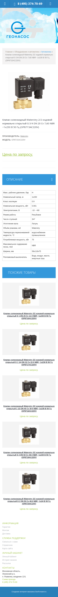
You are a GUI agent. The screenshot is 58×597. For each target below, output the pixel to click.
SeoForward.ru (40, 592)
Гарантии (6, 527)
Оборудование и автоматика (27, 52)
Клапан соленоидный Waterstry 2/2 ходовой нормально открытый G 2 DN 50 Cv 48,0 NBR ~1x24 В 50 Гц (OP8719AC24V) (28, 501)
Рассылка (6, 563)
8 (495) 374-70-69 (30, 4)
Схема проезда (8, 579)
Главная (9, 52)
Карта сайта (7, 548)
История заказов (9, 560)
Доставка (6, 534)
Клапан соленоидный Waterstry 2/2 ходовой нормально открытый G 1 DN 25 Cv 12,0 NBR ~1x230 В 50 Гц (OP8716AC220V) (28, 316)
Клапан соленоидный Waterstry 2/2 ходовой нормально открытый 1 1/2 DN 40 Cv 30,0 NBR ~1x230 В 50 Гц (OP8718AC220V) (28, 408)
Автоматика (46, 52)
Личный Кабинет (9, 557)
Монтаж (5, 530)
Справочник (7, 545)
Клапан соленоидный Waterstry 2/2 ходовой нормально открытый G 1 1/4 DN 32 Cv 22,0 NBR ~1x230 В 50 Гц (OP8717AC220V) (28, 362)
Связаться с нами (9, 542)
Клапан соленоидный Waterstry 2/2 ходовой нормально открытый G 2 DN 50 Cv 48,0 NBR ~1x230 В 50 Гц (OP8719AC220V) (28, 454)
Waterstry (24, 136)
